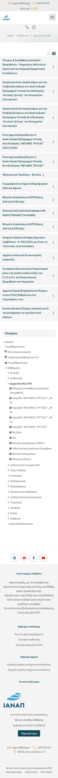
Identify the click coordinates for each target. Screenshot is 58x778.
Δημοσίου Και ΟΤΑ (41, 35)
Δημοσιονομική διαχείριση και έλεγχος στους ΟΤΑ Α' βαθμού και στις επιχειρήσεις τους (24, 295)
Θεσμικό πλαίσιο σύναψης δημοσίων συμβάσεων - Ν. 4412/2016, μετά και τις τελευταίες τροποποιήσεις (25, 242)
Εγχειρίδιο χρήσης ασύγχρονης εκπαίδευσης (29, 664)
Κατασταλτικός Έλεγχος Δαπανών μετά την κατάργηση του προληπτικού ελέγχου (25, 313)
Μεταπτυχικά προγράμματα (29, 634)
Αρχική (10, 35)
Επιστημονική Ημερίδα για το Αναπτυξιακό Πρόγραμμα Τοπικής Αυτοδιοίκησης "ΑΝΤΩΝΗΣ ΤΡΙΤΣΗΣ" (23, 161)
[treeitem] (29, 433)
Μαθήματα (23, 35)
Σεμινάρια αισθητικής (29, 639)
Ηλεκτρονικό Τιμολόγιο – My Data (21, 174)
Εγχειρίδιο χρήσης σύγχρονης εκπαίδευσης (29, 669)
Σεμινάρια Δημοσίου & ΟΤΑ (29, 644)
